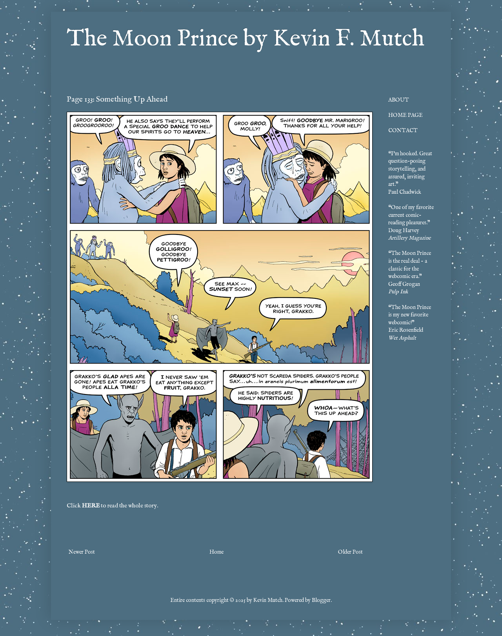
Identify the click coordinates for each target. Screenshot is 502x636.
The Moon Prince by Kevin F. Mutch (245, 39)
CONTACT (403, 130)
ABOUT (398, 100)
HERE (91, 506)
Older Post (350, 552)
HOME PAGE (405, 115)
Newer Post (82, 552)
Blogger (321, 600)
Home (216, 552)
